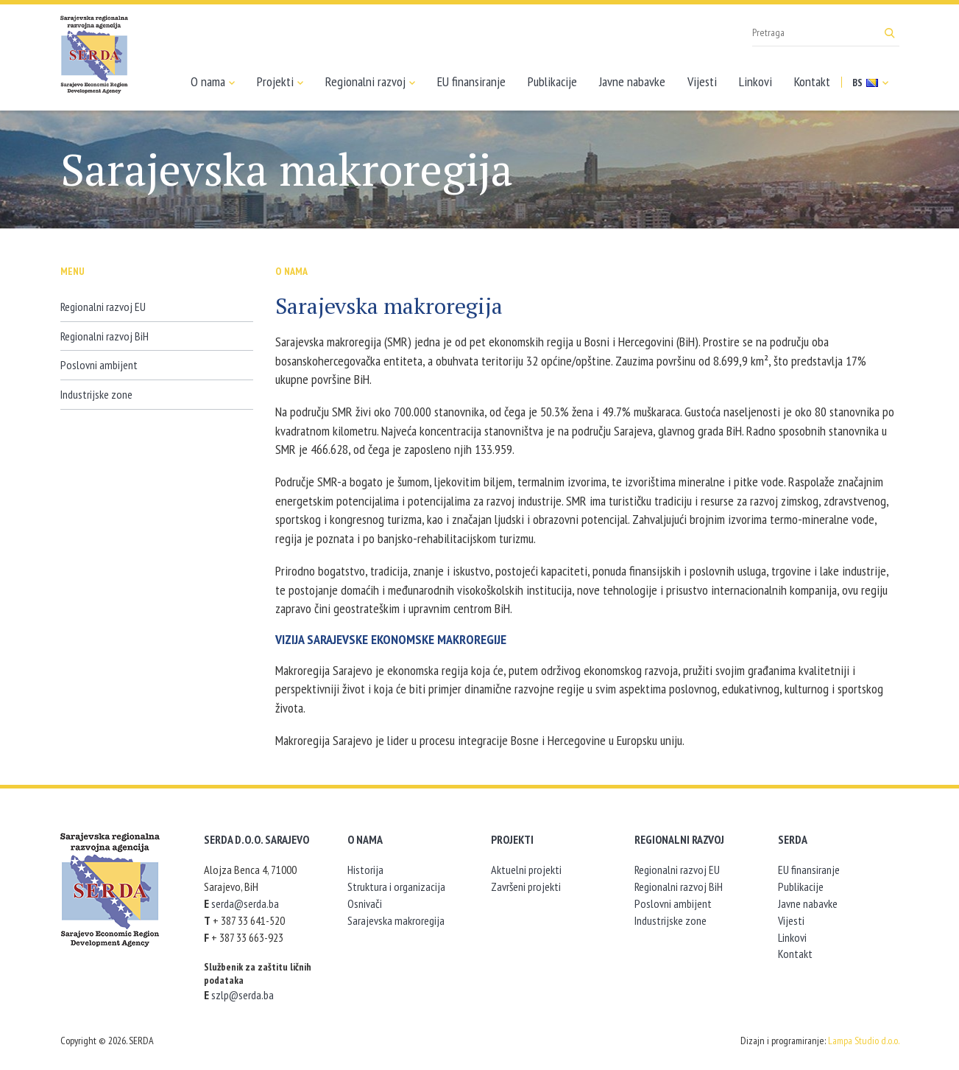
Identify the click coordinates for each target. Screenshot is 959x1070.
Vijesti (702, 81)
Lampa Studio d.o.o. (863, 1040)
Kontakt (812, 81)
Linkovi (755, 81)
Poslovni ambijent (99, 364)
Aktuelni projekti (526, 869)
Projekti (280, 82)
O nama (213, 82)
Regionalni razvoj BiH (104, 336)
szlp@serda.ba (242, 994)
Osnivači (364, 903)
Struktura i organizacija (396, 886)
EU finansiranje (471, 81)
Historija (365, 869)
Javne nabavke (632, 81)
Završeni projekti (526, 886)
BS (870, 82)
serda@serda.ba (245, 903)
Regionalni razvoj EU (103, 306)
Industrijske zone (96, 394)
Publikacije (552, 81)
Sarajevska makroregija (396, 920)
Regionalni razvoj (370, 82)
